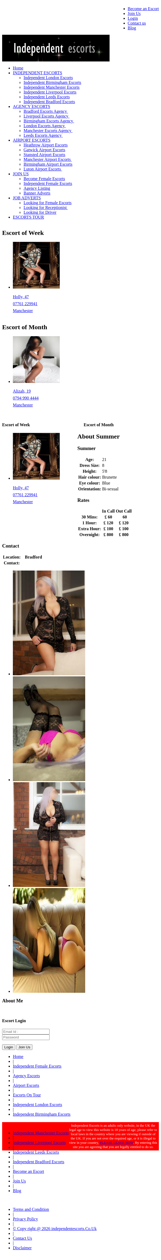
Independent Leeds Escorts (47, 97)
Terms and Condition (31, 1209)
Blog (132, 28)
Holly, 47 (21, 296)
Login (133, 18)
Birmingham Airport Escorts (48, 164)
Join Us (134, 13)
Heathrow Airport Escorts (46, 145)
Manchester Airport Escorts (48, 159)
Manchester (23, 310)
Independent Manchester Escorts (52, 87)
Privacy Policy (25, 1219)
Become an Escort (143, 8)
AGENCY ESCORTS (31, 106)
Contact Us (22, 1238)
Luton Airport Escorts (43, 169)
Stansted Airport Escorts (44, 154)
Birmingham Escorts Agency (49, 121)
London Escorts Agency (45, 125)
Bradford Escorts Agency (46, 111)
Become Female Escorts (44, 178)
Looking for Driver (40, 212)
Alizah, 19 (22, 391)
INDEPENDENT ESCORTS (37, 73)
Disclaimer (22, 1248)
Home (18, 68)
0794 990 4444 (26, 398)
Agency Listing (37, 188)
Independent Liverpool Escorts (50, 92)
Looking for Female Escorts (48, 202)
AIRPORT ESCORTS (31, 140)
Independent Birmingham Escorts (52, 82)
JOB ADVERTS (27, 198)
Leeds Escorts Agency (43, 135)
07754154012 (33, 563)
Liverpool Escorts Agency (46, 116)
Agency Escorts (26, 1075)
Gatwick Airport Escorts (44, 150)
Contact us (137, 23)
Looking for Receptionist (46, 207)
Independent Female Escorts (48, 183)
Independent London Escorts (48, 77)
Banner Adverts (37, 193)
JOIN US (21, 174)
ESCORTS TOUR (28, 217)
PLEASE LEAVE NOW (116, 1143)
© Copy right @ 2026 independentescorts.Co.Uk (55, 1228)
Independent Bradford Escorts (49, 101)
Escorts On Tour (27, 1095)
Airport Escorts (26, 1085)
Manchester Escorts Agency (48, 130)
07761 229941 (25, 303)
